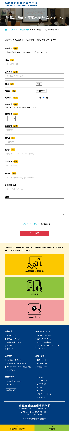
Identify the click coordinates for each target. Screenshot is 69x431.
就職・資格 (39, 356)
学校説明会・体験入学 (17, 428)
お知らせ (40, 377)
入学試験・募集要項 (14, 360)
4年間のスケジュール (44, 335)
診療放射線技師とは (14, 342)
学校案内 (8, 331)
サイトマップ (42, 397)
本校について (12, 335)
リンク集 (40, 390)
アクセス (10, 349)
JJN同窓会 (10, 384)
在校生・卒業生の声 (44, 342)
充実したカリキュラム (45, 339)
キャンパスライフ (42, 331)
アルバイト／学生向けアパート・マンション (49, 346)
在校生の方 (11, 390)
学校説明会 (11, 370)
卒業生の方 (9, 377)
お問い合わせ (42, 384)
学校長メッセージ (13, 339)
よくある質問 (42, 380)
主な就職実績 (42, 363)
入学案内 (8, 356)
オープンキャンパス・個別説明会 (19, 367)
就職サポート (42, 360)
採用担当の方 (42, 367)
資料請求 (40, 387)
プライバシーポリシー (32, 223)
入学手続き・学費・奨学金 (16, 363)
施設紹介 (10, 345)
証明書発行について (14, 381)
